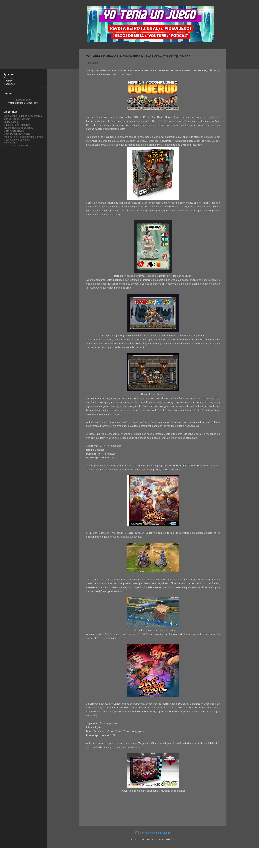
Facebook (9, 83)
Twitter (8, 80)
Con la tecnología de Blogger (153, 832)
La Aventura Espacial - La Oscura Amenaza (135, 140)
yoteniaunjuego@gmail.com (23, 102)
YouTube (9, 78)
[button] (218, 56)
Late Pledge (154, 125)
